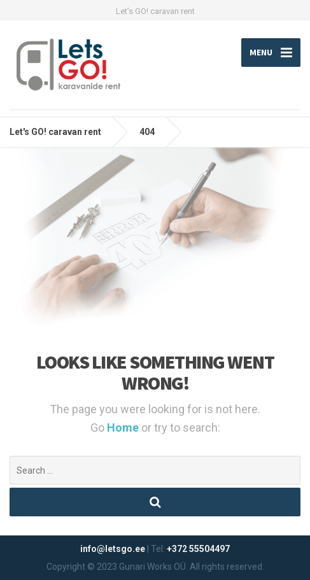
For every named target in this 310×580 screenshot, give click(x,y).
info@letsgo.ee (112, 549)
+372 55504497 (198, 549)
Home (124, 427)
